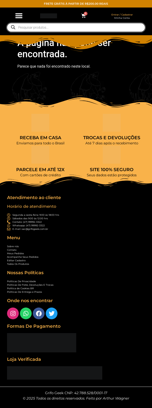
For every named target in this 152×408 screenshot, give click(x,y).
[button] (19, 16)
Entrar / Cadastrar (122, 14)
